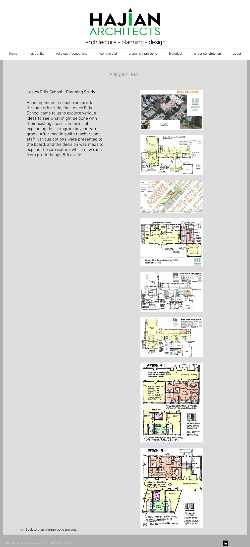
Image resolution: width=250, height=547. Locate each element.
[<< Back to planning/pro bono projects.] (49, 529)
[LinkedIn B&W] (225, 543)
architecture (101, 42)
